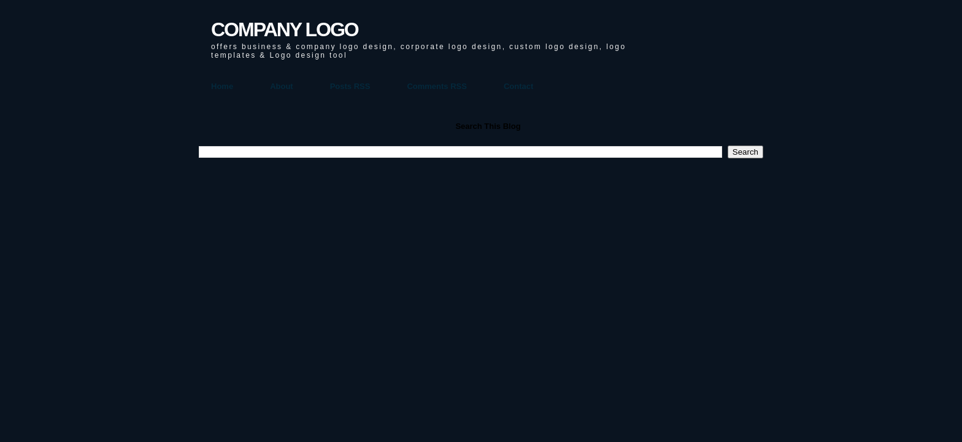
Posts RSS (350, 86)
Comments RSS (437, 86)
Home (222, 86)
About (281, 86)
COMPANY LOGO (284, 29)
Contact (518, 86)
